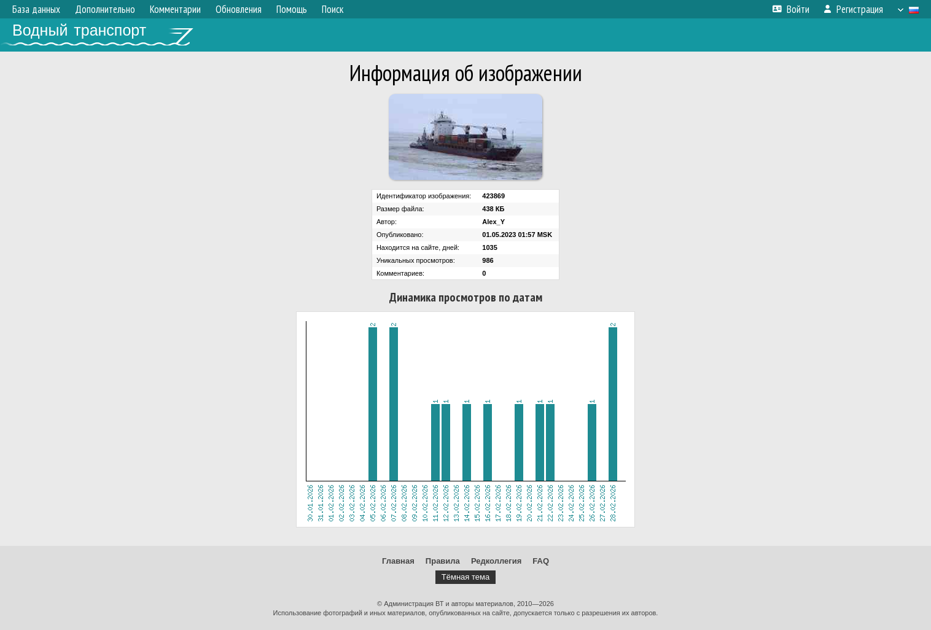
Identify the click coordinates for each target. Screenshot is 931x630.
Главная (398, 561)
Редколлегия (496, 561)
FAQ (540, 561)
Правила (443, 561)
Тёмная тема (465, 576)
